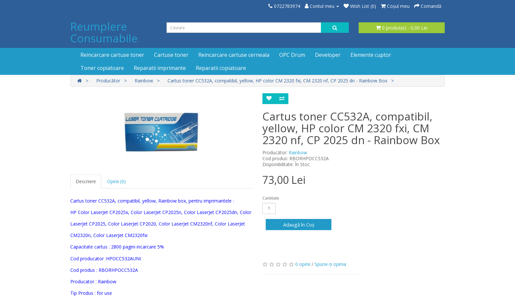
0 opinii (302, 264)
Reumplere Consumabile (104, 32)
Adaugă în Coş (298, 224)
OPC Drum (292, 54)
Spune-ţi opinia (330, 264)
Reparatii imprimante (160, 68)
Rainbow (144, 80)
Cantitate (270, 198)
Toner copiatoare (102, 68)
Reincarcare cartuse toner (112, 54)
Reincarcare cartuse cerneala (233, 54)
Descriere (86, 181)
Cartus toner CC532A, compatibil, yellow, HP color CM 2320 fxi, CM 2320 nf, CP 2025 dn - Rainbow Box (277, 80)
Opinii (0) (116, 181)
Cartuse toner (171, 54)
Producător (108, 80)
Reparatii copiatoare (221, 68)
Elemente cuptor (370, 54)
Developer (328, 54)
